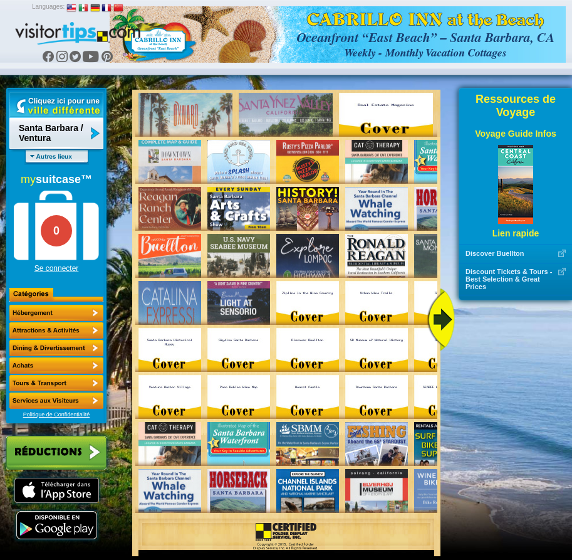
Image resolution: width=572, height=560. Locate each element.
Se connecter (56, 268)
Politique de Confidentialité (56, 414)
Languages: (48, 6)
